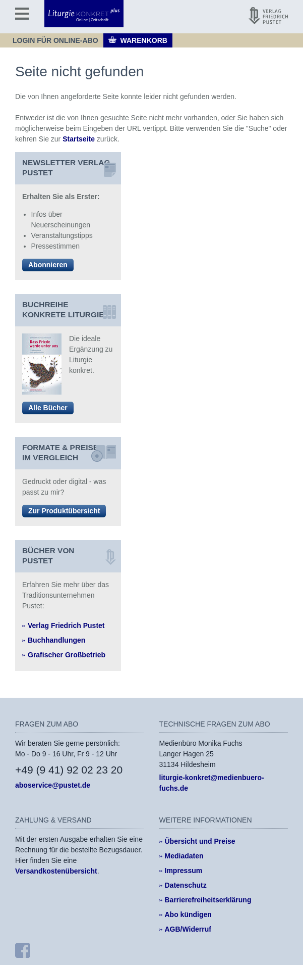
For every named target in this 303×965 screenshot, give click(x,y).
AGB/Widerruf (188, 929)
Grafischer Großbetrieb (66, 655)
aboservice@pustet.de (52, 785)
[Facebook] (22, 950)
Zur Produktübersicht (64, 511)
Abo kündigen (188, 914)
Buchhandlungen (56, 640)
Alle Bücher (48, 408)
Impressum (184, 870)
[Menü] (22, 14)
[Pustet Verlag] (268, 15)
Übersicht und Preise (200, 841)
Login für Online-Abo (55, 40)
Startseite (79, 139)
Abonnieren (48, 265)
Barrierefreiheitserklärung (208, 900)
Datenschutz (186, 885)
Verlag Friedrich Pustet (66, 625)
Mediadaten (184, 856)
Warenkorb (143, 40)
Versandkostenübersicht (56, 871)
